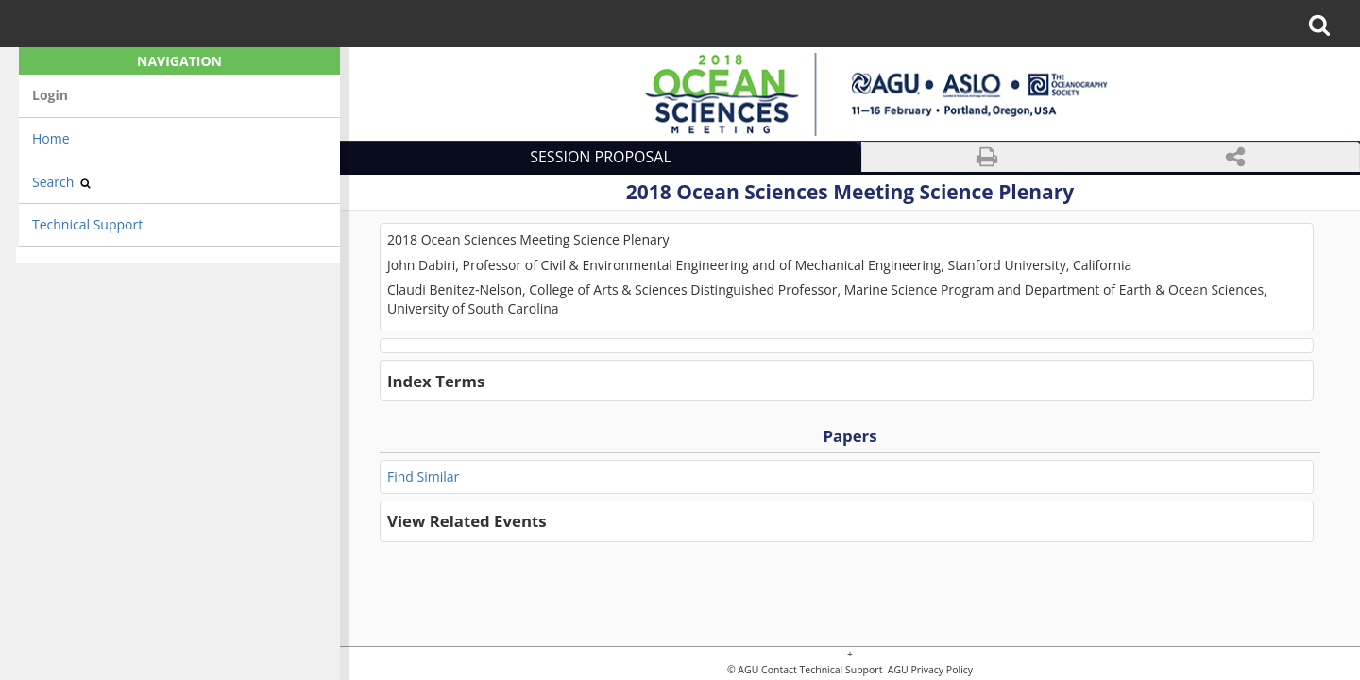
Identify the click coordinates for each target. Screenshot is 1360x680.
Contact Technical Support (821, 670)
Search (61, 182)
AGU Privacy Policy (929, 670)
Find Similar (423, 476)
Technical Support (87, 224)
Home (51, 138)
